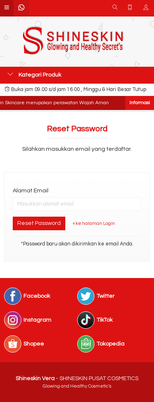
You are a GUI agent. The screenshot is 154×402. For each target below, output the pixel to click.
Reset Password (39, 223)
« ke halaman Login (94, 223)
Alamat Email (30, 191)
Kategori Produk (34, 74)
